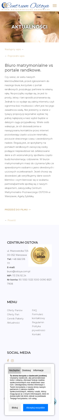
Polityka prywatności (38, 328)
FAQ (34, 310)
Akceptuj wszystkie (35, 407)
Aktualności (13, 322)
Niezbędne (14, 370)
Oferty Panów (14, 310)
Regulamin (38, 322)
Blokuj (15, 407)
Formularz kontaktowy (38, 316)
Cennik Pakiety (15, 318)
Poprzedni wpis (16, 56)
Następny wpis (13, 49)
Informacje (38, 370)
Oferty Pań (13, 314)
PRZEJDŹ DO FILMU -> (18, 209)
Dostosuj (26, 370)
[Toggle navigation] (55, 6)
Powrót (12, 220)
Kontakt (36, 334)
